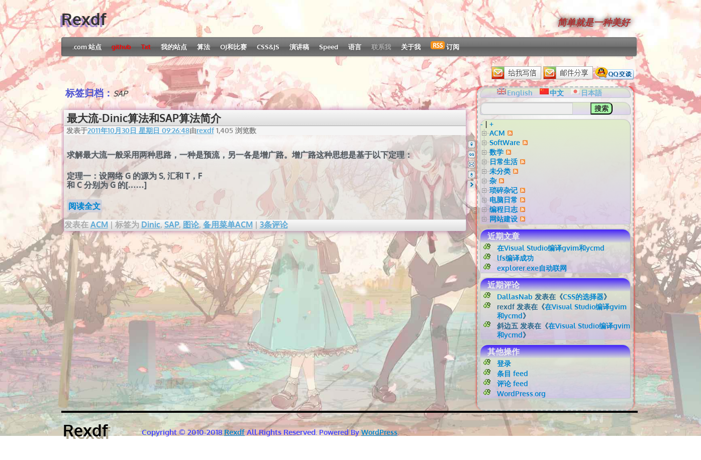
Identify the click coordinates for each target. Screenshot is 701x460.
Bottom (471, 174)
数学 (496, 152)
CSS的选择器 (583, 296)
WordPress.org (521, 393)
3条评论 (274, 224)
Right (471, 184)
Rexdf (84, 19)
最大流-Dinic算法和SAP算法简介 (144, 118)
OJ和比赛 (233, 47)
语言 (354, 47)
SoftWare (504, 142)
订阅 (445, 46)
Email (471, 164)
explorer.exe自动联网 (532, 268)
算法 (203, 47)
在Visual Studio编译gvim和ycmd (551, 248)
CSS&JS (268, 47)
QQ (471, 154)
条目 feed (512, 373)
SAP (171, 224)
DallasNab (515, 296)
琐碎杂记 (503, 190)
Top (471, 144)
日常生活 (503, 161)
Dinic (150, 224)
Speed (328, 47)
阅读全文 (84, 206)
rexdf (205, 130)
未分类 (500, 171)
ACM (99, 224)
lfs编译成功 (515, 258)
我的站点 (174, 47)
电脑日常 (503, 199)
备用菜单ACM (228, 224)
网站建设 (503, 218)
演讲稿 (299, 47)
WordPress (379, 432)
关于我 (411, 47)
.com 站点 (87, 47)
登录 (504, 363)
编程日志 (503, 209)
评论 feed (512, 383)
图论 (191, 224)
